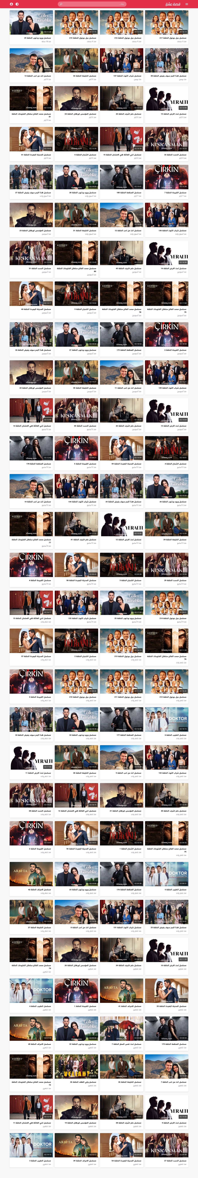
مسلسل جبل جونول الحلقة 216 (127, 38)
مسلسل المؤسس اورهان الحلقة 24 (80, 114)
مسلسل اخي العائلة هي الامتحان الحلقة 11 (32, 1123)
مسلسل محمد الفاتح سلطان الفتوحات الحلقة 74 (31, 967)
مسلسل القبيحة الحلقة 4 (40, 580)
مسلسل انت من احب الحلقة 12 (128, 230)
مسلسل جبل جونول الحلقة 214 (173, 618)
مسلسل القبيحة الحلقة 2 (40, 849)
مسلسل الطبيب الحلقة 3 (40, 1160)
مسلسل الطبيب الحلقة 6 (175, 735)
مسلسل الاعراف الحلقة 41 (130, 1006)
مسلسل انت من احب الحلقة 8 (83, 927)
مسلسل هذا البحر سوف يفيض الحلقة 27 (33, 192)
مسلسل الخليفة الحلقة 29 (174, 539)
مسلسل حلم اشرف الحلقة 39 (128, 965)
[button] (61, 4)
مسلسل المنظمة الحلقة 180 (129, 192)
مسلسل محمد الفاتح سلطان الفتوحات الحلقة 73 (31, 1083)
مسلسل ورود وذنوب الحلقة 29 (37, 38)
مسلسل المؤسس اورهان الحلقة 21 (125, 811)
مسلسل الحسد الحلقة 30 (85, 426)
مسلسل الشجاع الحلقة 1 (130, 849)
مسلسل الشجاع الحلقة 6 (85, 154)
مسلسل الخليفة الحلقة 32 (84, 76)
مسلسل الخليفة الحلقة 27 (39, 927)
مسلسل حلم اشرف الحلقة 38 (128, 1123)
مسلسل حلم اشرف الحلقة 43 (128, 268)
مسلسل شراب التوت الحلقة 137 (127, 76)
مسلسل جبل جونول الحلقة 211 (127, 697)
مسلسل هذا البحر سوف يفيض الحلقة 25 (123, 501)
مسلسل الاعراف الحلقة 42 (39, 889)
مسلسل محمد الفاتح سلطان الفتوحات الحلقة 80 (76, 270)
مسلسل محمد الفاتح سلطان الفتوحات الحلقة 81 (31, 115)
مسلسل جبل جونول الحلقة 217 (173, 38)
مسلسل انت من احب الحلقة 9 (128, 773)
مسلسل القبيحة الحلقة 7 (175, 192)
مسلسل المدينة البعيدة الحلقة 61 (36, 154)
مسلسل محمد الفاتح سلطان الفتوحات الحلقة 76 (166, 658)
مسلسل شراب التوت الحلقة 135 (172, 388)
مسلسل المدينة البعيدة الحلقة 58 (81, 580)
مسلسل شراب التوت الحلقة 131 (127, 927)
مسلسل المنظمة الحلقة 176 (129, 889)
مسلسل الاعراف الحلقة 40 (39, 1044)
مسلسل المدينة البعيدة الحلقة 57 (36, 656)
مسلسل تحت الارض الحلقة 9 (174, 1123)
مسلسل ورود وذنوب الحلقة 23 (82, 889)
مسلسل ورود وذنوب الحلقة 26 (173, 501)
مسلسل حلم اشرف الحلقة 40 (173, 811)
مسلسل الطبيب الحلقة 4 (40, 1006)
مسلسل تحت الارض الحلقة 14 (173, 268)
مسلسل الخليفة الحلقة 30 (84, 388)
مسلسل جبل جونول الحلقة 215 (82, 38)
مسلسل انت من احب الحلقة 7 (173, 1082)
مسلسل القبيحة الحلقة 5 (85, 464)
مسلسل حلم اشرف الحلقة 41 (83, 539)
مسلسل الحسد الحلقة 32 (175, 154)
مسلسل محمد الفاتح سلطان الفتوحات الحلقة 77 (31, 541)
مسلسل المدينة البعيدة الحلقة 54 (126, 1160)
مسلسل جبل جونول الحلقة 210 (82, 697)
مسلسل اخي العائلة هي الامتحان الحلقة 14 (32, 426)
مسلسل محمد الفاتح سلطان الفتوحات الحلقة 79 (166, 311)
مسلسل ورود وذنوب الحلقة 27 (82, 350)
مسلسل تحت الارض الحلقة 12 (128, 539)
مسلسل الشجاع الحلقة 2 (85, 656)
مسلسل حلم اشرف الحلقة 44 (128, 114)
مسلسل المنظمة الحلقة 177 (129, 735)
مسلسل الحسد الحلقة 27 (175, 1160)
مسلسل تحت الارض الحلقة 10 (173, 965)
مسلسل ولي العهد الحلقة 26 (83, 1082)
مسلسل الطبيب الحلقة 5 (175, 889)
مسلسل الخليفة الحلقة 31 (84, 230)
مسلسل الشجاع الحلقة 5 (85, 309)
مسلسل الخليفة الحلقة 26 (129, 1082)
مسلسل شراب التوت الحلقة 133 (82, 618)
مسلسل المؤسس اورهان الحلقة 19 (80, 1123)
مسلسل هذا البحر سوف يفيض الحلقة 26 (33, 350)
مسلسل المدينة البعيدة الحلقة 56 (81, 849)
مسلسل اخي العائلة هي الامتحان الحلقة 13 (32, 618)
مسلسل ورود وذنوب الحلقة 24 (82, 735)
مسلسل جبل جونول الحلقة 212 (173, 697)
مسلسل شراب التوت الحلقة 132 (172, 773)
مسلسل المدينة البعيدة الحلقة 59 (126, 464)
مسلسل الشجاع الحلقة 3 (130, 580)
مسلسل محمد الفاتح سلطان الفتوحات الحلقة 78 (121, 311)
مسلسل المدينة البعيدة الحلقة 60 (36, 309)
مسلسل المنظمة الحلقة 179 (129, 350)
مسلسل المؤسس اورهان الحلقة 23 (35, 230)
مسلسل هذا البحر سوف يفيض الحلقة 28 (168, 76)
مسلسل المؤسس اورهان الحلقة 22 (35, 388)
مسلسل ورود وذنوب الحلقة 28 (82, 192)
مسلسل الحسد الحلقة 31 (40, 268)
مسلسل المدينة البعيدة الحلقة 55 (171, 1006)
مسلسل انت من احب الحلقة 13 (37, 76)
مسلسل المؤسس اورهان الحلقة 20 (80, 965)
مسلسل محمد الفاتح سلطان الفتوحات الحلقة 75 (166, 850)
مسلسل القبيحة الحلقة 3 (40, 697)
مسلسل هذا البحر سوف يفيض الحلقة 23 (168, 927)
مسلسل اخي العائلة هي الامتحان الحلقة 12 (77, 811)
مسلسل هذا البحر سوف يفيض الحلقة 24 (33, 735)
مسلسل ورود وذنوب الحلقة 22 (82, 1044)
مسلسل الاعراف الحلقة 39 (84, 1160)
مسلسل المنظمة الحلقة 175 (174, 1044)
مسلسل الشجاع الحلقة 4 (175, 464)
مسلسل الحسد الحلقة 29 (175, 580)
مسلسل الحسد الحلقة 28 (40, 811)
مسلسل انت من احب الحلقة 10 (37, 501)
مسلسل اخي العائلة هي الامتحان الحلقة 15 (122, 154)
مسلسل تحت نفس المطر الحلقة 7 (126, 1044)
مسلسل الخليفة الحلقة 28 (84, 773)
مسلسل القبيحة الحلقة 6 (175, 350)
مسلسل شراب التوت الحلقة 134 (82, 501)
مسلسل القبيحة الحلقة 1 (85, 1006)
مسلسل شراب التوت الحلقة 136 (172, 230)
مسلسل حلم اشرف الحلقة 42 (128, 426)
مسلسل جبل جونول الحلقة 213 (127, 656)
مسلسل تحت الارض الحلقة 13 (173, 426)
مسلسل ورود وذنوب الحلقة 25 (128, 618)
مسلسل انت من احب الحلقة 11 (128, 388)
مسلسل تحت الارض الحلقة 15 (173, 114)
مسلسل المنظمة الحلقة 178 (38, 464)
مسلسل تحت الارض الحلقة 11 (38, 773)
